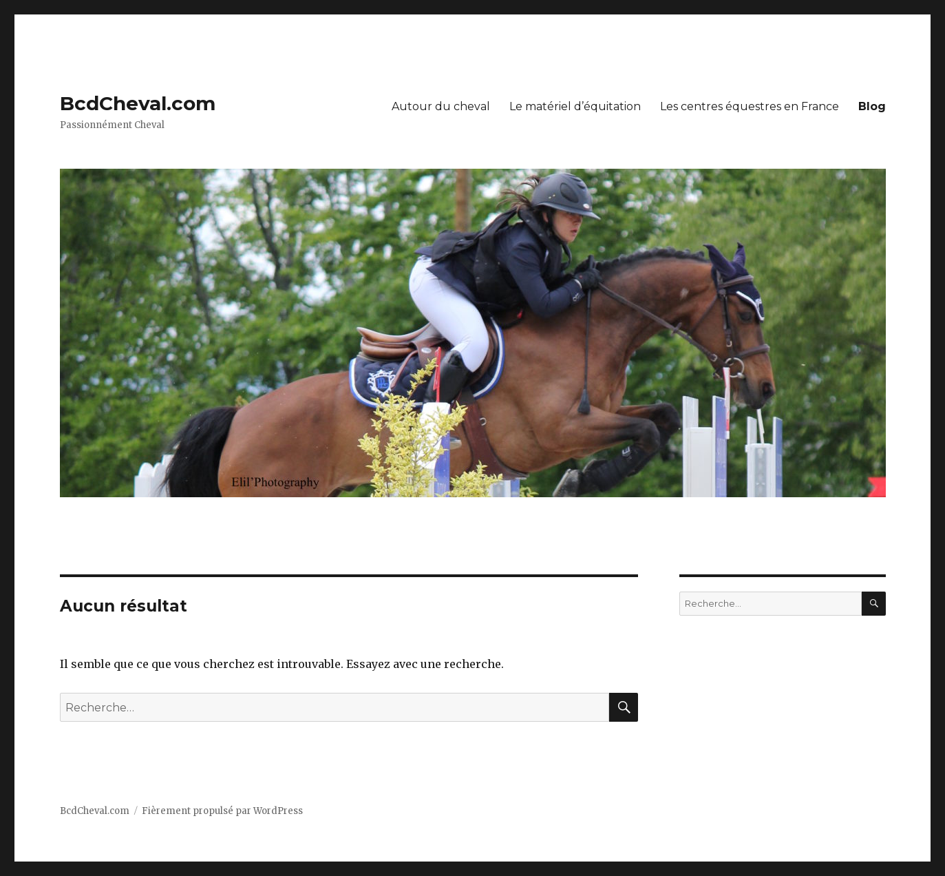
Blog (872, 106)
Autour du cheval (441, 106)
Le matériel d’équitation (575, 106)
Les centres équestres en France (749, 106)
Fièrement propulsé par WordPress (222, 811)
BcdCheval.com (137, 103)
